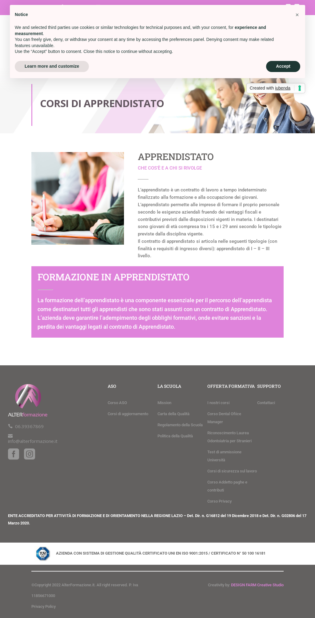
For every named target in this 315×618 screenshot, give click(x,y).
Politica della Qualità (175, 436)
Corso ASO (117, 402)
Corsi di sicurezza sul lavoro (232, 471)
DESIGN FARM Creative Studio (257, 585)
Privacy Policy (43, 606)
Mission (164, 402)
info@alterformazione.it (33, 441)
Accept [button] (283, 66)
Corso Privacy (219, 501)
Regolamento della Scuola (180, 425)
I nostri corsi (218, 402)
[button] (297, 15)
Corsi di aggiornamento (128, 413)
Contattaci (266, 402)
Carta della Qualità (173, 413)
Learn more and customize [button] (52, 66)
